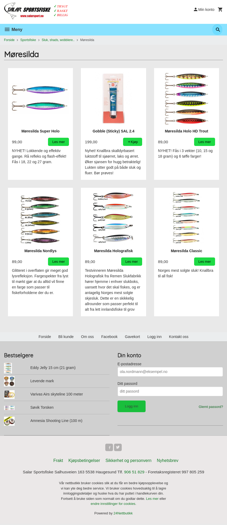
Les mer (153, 500)
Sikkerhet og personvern (128, 461)
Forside (9, 40)
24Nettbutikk (123, 514)
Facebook (109, 337)
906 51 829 (135, 473)
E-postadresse (129, 364)
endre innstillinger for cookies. (113, 505)
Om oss (87, 337)
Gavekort (132, 337)
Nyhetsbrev (167, 461)
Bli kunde (66, 337)
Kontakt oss (178, 337)
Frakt (58, 461)
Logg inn (154, 337)
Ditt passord (127, 383)
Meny (13, 29)
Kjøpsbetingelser (84, 461)
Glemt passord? (211, 407)
